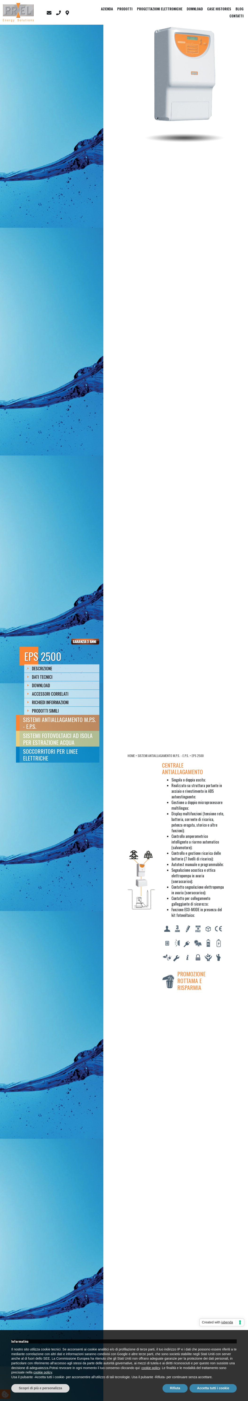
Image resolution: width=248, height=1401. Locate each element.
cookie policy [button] (150, 1368)
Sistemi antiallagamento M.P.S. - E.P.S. (59, 722)
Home (131, 755)
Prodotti (124, 8)
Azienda (107, 8)
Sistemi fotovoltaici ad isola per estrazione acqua (58, 738)
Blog (240, 8)
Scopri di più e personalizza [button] (40, 1388)
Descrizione (39, 668)
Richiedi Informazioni (48, 702)
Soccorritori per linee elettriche (50, 754)
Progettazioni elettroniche (159, 8)
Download (195, 8)
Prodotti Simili (43, 711)
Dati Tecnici (39, 677)
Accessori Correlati (47, 694)
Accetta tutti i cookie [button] (213, 1388)
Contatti (236, 15)
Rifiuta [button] (175, 1388)
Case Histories (219, 8)
